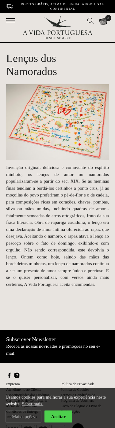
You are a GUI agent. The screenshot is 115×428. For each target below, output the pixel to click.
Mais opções (23, 416)
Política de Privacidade (78, 384)
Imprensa (13, 384)
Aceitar (58, 416)
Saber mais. (32, 404)
